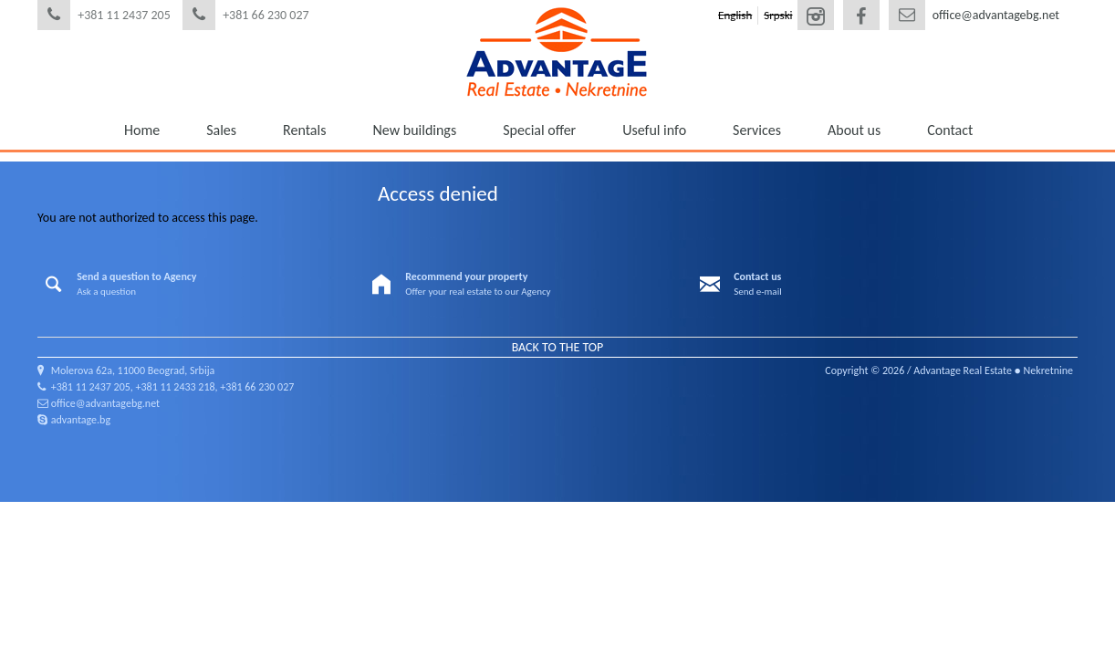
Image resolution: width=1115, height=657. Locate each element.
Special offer (539, 130)
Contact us (757, 276)
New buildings (414, 130)
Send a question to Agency (136, 276)
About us (854, 130)
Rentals (304, 130)
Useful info (654, 130)
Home (142, 130)
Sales (221, 130)
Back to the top (558, 347)
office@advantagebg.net (996, 15)
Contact (950, 130)
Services (757, 130)
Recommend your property (466, 276)
